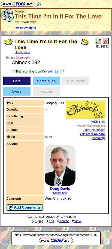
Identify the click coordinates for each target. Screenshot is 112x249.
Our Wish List (50, 71)
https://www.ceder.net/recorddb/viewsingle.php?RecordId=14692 (55, 235)
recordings (60, 192)
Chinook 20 (62, 198)
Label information (94, 129)
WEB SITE (98, 121)
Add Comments (25, 207)
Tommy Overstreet (17, 57)
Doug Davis (22, 52)
